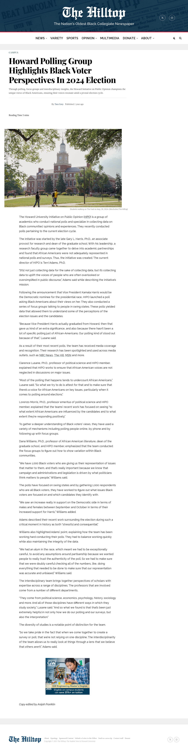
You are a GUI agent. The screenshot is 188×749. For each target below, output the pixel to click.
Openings (54, 738)
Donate (127, 738)
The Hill (59, 355)
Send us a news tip (105, 738)
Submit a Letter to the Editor (86, 738)
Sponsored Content (66, 738)
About (46, 738)
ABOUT (146, 38)
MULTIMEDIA (109, 38)
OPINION (88, 38)
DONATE (129, 38)
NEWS (40, 38)
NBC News (46, 355)
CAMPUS (13, 52)
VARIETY (56, 38)
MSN (68, 355)
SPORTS (72, 38)
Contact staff (118, 738)
